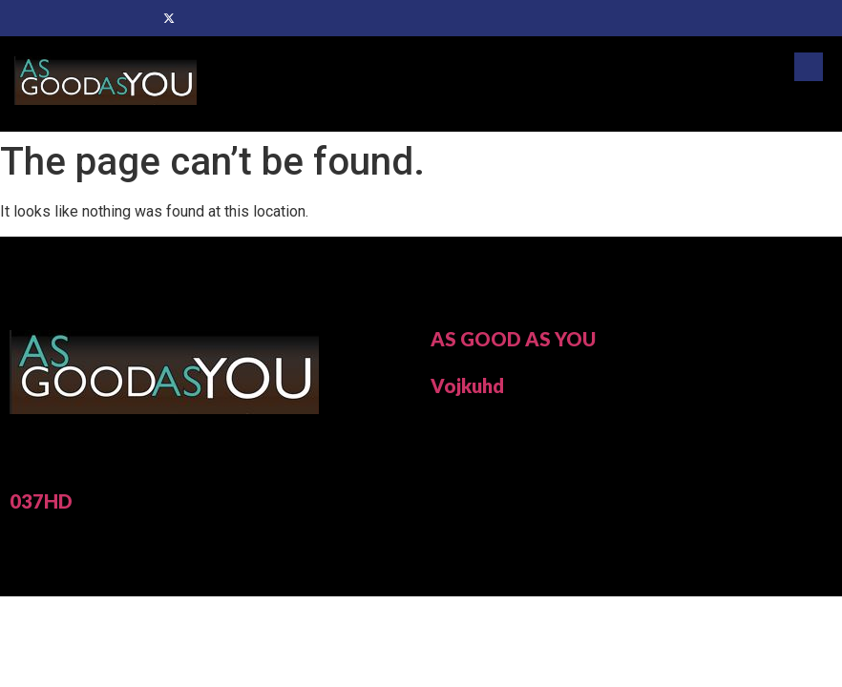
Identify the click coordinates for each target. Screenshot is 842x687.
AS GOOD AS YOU (513, 338)
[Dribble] (201, 18)
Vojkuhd (467, 385)
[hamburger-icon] (806, 106)
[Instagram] (234, 18)
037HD (41, 500)
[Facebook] (136, 18)
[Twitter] (169, 18)
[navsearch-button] (808, 66)
